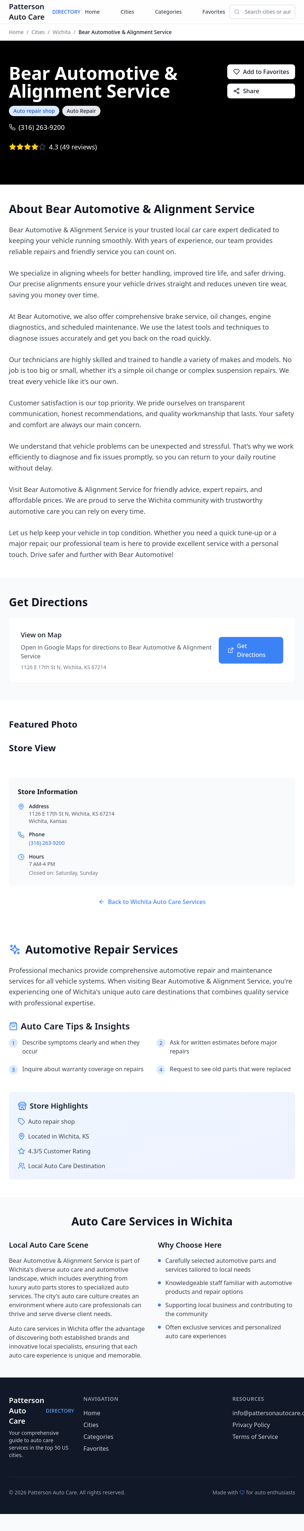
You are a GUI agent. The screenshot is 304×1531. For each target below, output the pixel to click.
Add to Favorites (261, 72)
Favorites (213, 11)
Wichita (62, 32)
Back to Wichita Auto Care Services (152, 902)
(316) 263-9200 (37, 127)
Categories (168, 11)
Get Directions (246, 650)
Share (246, 91)
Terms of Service (255, 1437)
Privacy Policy (251, 1425)
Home (92, 11)
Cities (127, 11)
